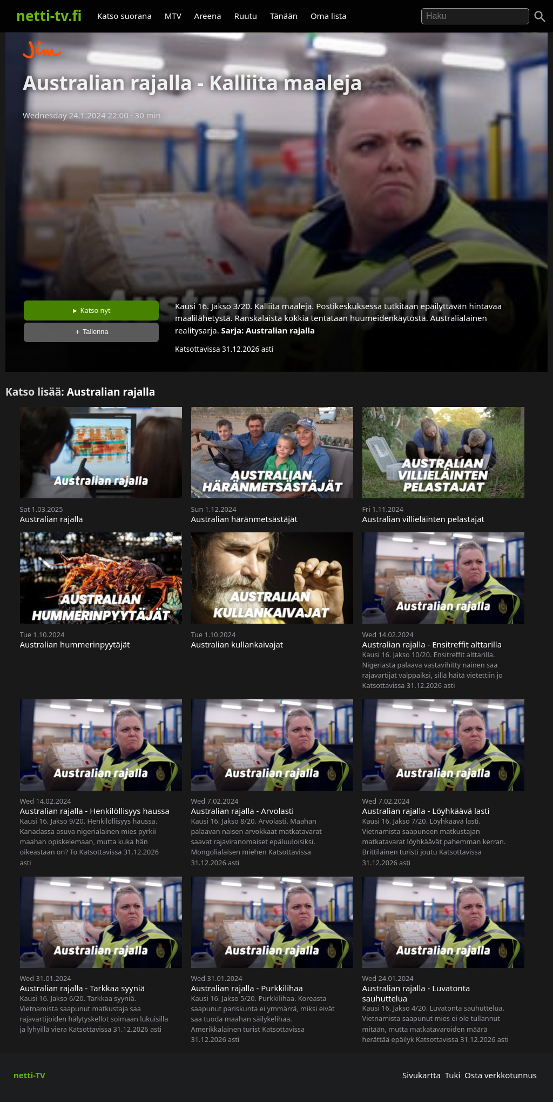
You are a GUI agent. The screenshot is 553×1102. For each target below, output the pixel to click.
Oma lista (329, 15)
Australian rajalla (280, 330)
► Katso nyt (91, 310)
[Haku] (540, 17)
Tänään (284, 15)
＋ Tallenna (91, 332)
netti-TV (29, 1075)
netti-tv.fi (49, 15)
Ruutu (246, 15)
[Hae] (475, 16)
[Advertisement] (276, 207)
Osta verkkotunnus (500, 1075)
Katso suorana (124, 15)
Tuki (453, 1075)
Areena (207, 15)
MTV (173, 15)
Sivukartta (421, 1075)
